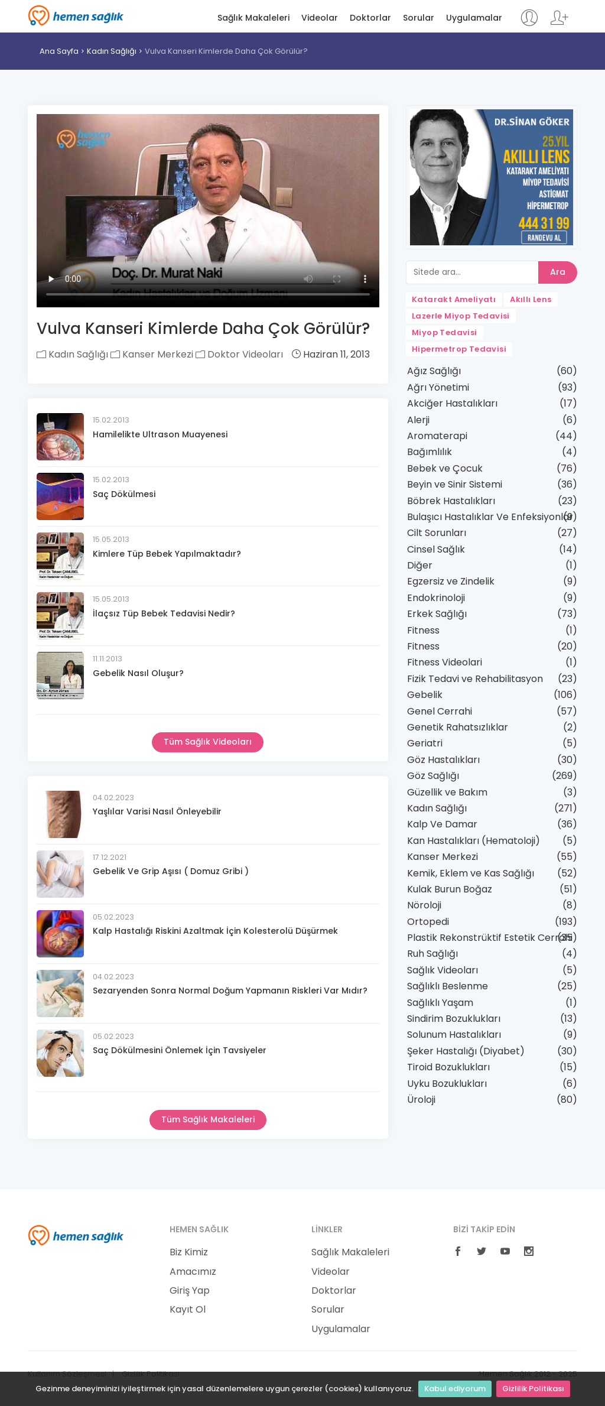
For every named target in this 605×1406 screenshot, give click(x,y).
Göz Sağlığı (433, 775)
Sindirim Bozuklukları (453, 1018)
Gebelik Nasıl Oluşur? (138, 673)
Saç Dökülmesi (124, 494)
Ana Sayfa (59, 51)
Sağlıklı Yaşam (440, 1002)
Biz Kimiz (189, 1252)
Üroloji (421, 1099)
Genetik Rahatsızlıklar (457, 727)
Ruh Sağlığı (432, 953)
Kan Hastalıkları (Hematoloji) (473, 841)
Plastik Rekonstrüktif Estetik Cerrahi (490, 937)
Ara (557, 272)
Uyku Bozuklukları (447, 1083)
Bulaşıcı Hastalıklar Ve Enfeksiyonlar (490, 517)
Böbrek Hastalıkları (451, 501)
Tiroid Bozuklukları (448, 1067)
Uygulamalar (474, 18)
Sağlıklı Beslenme (447, 986)
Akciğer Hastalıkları (452, 403)
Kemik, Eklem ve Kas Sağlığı (470, 873)
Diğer (419, 565)
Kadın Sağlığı (111, 51)
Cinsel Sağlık (436, 549)
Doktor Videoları (239, 354)
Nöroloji (424, 905)
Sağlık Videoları (442, 970)
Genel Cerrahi (439, 711)
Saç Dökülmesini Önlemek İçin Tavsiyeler (179, 1050)
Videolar (319, 18)
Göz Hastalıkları (443, 760)
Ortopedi (428, 921)
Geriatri (425, 743)
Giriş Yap (190, 1290)
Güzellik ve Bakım (447, 792)
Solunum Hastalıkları (454, 1034)
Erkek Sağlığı (437, 614)
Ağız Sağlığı (434, 371)
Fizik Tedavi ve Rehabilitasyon (475, 679)
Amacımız (193, 1271)
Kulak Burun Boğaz (449, 889)
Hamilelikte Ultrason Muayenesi (160, 434)
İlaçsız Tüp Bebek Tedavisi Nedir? (164, 613)
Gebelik (425, 695)
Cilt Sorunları (436, 533)
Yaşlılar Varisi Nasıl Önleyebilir (157, 811)
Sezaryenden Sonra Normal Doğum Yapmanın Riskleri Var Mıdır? (230, 990)
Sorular (418, 18)
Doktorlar (370, 18)
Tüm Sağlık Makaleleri (208, 1119)
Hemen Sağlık (76, 15)
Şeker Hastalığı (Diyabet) (466, 1051)
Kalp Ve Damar (442, 824)
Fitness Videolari (444, 662)
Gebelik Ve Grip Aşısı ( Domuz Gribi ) (171, 871)
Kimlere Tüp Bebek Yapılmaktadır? (167, 554)
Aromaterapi (437, 436)
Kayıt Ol (188, 1309)
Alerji (418, 420)
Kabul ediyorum (455, 1388)
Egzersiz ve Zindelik (451, 581)
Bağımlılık (429, 452)
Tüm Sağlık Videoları (208, 742)
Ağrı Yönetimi (438, 387)
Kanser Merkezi (151, 354)
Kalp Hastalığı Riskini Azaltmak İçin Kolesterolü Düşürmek (215, 931)
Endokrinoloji (436, 598)
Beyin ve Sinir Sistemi (454, 484)
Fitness (423, 630)
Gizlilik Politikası (533, 1388)
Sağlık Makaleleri (253, 18)
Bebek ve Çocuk (445, 468)
